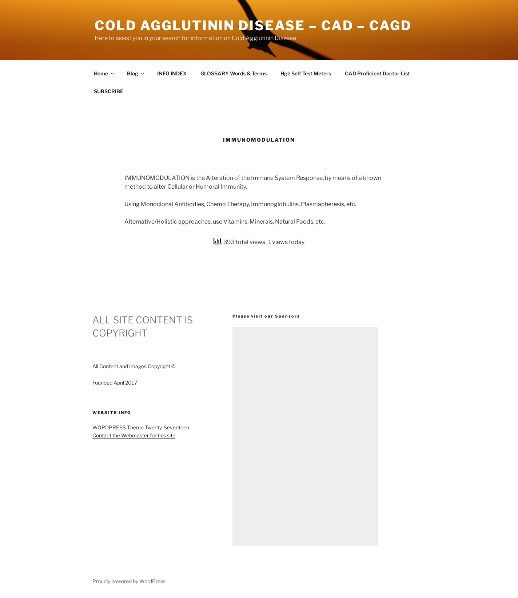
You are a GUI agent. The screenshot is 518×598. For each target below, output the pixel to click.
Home (104, 73)
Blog (136, 73)
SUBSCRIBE (108, 91)
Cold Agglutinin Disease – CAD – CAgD (253, 25)
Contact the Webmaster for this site (133, 435)
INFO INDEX (172, 73)
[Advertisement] (305, 436)
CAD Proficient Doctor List (377, 73)
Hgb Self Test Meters (305, 73)
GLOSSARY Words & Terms (233, 73)
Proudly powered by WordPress (129, 581)
